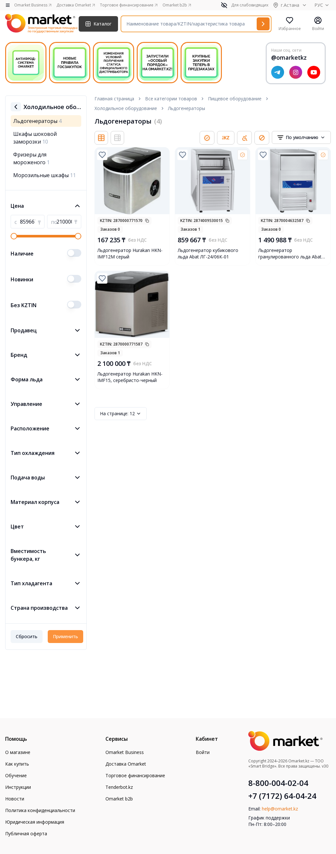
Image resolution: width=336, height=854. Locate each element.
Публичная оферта (26, 833)
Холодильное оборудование (125, 108)
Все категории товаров (171, 98)
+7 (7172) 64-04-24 (282, 796)
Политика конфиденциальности (40, 810)
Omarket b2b (119, 799)
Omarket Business (124, 752)
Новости (14, 799)
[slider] (14, 236)
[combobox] (301, 137)
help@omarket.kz (280, 809)
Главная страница (114, 98)
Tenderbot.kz (119, 787)
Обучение (16, 775)
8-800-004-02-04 (278, 783)
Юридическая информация (34, 822)
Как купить (17, 764)
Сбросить (26, 636)
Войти (203, 752)
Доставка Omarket (125, 764)
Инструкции (18, 787)
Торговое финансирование (135, 775)
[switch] (74, 253)
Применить (65, 636)
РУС (322, 5)
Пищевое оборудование (235, 98)
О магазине (17, 752)
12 (120, 413)
